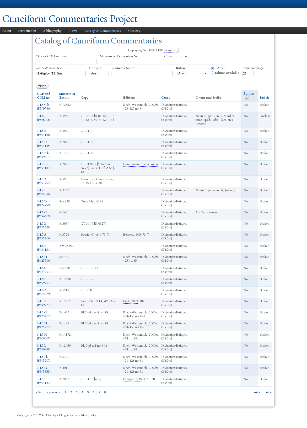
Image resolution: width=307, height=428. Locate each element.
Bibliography (52, 30)
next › (256, 392)
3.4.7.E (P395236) (44, 192)
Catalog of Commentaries (102, 30)
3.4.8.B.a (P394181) (44, 166)
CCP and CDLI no (43, 96)
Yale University (15, 4)
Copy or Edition (175, 56)
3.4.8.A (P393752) (44, 181)
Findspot (95, 68)
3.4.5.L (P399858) (44, 347)
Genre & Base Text (49, 68)
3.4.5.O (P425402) (44, 314)
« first (39, 392)
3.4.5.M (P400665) (44, 337)
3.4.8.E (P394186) (44, 133)
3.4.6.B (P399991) (44, 281)
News (73, 30)
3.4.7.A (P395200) (44, 236)
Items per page (253, 68)
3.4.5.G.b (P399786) (44, 107)
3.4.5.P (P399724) (44, 303)
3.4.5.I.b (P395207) (44, 359)
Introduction (27, 30)
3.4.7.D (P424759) (44, 203)
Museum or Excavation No (119, 56)
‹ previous (53, 392)
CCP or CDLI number (51, 56)
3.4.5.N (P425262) (44, 325)
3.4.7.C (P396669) (44, 214)
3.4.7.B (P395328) (44, 226)
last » (268, 392)
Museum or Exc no (67, 96)
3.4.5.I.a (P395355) (44, 370)
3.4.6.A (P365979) (44, 292)
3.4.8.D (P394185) (44, 144)
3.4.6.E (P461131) (44, 248)
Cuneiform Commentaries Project (70, 19)
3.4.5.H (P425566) (44, 259)
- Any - (220, 68)
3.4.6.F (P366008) (44, 118)
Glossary (134, 30)
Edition (248, 96)
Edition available (227, 73)
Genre (165, 98)
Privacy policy (89, 415)
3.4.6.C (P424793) (44, 270)
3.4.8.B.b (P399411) (44, 155)
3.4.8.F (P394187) (44, 381)
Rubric (181, 68)
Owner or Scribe (123, 68)
